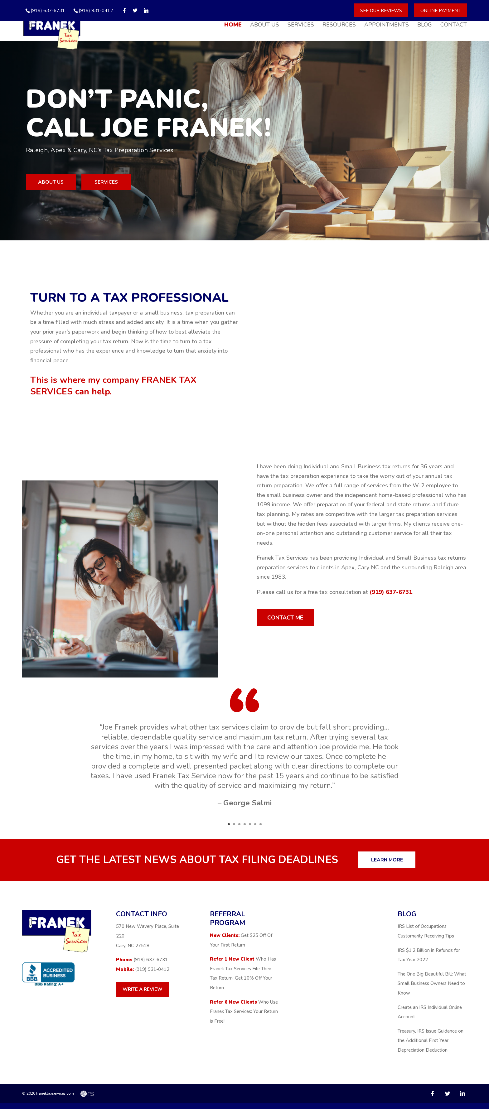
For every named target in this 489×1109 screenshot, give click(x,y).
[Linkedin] (146, 10)
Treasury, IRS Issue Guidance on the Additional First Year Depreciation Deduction (430, 1046)
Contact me (294, 621)
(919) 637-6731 (391, 594)
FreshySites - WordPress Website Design (87, 1100)
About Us (264, 26)
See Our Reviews (381, 10)
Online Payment (440, 10)
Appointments (386, 26)
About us (63, 183)
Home (233, 26)
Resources (339, 26)
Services (301, 26)
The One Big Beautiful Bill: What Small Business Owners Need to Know (432, 989)
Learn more (396, 865)
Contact (453, 26)
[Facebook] (124, 10)
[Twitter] (135, 10)
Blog (424, 26)
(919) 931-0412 (96, 10)
